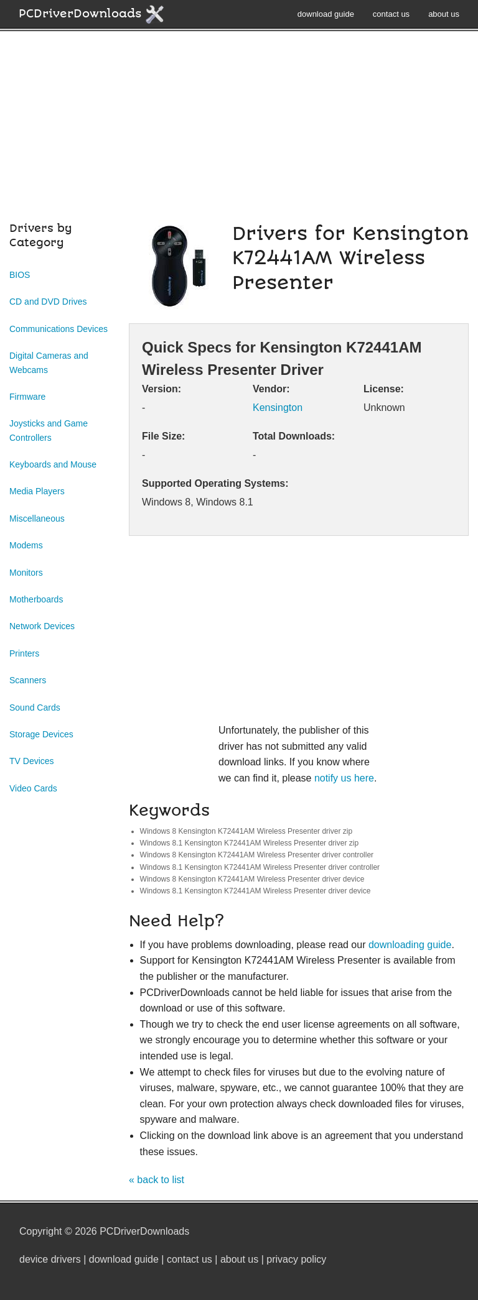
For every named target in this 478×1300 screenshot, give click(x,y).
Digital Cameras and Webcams (48, 362)
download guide (326, 14)
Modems (26, 545)
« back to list (156, 1179)
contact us (391, 14)
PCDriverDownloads (92, 14)
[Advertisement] (239, 133)
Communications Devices (58, 329)
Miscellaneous (37, 518)
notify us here (344, 778)
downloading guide (409, 944)
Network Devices (42, 626)
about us (443, 14)
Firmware (27, 397)
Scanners (27, 680)
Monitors (26, 573)
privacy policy (296, 1259)
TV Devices (31, 761)
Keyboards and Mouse (52, 464)
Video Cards (33, 788)
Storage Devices (41, 734)
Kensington (277, 407)
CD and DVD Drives (48, 302)
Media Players (37, 491)
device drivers (50, 1259)
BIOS (19, 275)
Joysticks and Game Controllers (48, 430)
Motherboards (36, 599)
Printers (24, 653)
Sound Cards (34, 707)
